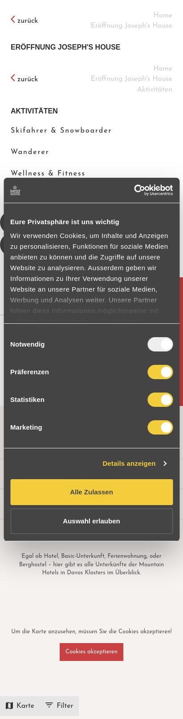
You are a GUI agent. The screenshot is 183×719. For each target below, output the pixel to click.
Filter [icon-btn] (59, 706)
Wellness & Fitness (48, 173)
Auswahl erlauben (91, 521)
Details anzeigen (128, 463)
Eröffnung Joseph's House (66, 47)
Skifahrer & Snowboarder (61, 130)
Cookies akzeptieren (91, 652)
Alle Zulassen (91, 492)
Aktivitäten (34, 111)
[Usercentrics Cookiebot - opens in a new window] (134, 190)
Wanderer (30, 152)
